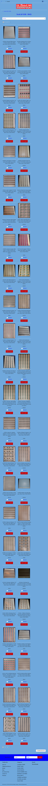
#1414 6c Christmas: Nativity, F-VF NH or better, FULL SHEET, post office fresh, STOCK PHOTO (9, 584)
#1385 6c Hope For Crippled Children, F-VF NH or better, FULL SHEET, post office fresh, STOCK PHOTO (9, 434)
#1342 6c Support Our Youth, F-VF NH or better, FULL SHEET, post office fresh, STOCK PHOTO (9, 72)
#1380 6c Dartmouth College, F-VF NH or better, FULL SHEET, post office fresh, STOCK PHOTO (9, 312)
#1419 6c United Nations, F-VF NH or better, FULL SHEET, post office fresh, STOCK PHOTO (9, 645)
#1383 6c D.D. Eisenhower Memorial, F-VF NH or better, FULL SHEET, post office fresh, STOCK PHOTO (24, 342)
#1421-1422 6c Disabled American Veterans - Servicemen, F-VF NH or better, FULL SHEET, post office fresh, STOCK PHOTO (9, 675)
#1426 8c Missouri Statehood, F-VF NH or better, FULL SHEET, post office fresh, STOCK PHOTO (24, 705)
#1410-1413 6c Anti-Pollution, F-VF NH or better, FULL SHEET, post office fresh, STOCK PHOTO (24, 554)
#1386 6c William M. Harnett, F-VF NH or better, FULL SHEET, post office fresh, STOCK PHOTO (24, 434)
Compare (10, 48)
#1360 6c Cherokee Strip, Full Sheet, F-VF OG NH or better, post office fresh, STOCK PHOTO (24, 162)
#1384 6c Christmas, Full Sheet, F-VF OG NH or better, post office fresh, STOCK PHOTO (9, 372)
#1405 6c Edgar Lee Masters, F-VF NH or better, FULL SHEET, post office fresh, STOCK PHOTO (9, 523)
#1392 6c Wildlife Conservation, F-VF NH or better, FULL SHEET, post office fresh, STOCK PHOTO (24, 464)
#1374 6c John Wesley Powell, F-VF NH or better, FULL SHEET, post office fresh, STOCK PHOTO (9, 281)
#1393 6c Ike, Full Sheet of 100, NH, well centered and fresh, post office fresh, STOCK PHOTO (9, 494)
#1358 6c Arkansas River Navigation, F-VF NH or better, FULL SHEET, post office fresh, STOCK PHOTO (24, 131)
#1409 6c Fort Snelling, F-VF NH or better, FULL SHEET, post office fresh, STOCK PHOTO (9, 554)
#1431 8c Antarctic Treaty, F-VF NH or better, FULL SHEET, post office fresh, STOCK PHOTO (24, 735)
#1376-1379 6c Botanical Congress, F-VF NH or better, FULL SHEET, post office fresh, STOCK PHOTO (24, 281)
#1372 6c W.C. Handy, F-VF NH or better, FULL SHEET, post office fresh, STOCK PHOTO (24, 250)
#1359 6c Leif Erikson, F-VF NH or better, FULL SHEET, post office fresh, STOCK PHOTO (9, 162)
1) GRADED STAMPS (21, 764)
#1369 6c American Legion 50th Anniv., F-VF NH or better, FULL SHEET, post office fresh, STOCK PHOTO (9, 251)
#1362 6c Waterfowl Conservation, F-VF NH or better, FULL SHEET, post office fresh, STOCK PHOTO (24, 191)
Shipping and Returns (6, 766)
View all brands (35, 764)
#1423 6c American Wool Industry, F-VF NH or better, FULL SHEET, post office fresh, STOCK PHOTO (24, 675)
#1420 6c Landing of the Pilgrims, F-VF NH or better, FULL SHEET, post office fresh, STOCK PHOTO (24, 645)
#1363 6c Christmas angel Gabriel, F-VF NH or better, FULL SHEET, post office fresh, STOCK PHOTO (9, 221)
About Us (4, 764)
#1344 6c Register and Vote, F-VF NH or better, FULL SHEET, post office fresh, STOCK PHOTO (9, 102)
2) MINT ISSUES (20, 766)
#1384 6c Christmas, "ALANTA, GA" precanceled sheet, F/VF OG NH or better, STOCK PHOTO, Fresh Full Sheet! (24, 372)
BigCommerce (24, 784)
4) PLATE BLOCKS (20, 770)
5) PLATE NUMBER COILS (22, 771)
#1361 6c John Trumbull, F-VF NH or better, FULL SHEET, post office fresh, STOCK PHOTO (9, 191)
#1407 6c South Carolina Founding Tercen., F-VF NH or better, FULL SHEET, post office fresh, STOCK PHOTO (24, 524)
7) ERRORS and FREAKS (22, 777)
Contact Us (4, 773)
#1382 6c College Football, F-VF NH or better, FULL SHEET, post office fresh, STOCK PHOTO (9, 341)
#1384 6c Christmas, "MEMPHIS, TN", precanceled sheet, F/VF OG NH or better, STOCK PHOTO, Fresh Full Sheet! (24, 403)
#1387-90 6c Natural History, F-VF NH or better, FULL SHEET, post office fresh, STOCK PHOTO (9, 464)
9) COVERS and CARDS (21, 779)
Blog (3, 770)
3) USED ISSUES (20, 768)
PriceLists (4, 775)
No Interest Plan (5, 771)
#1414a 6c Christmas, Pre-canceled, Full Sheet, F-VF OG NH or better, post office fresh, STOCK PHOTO (24, 584)
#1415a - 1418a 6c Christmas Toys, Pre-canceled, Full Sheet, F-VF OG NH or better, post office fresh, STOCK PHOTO (24, 615)
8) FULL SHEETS (20, 775)
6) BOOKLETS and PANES (22, 773)
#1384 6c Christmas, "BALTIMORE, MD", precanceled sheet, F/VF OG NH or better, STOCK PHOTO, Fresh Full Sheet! (9, 403)
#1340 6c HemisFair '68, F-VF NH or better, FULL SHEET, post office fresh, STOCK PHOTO (24, 43)
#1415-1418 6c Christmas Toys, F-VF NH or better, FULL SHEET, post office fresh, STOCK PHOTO (9, 614)
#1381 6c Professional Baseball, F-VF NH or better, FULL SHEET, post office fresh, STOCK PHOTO (24, 312)
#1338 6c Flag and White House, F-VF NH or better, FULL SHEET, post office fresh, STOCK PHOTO (9, 43)
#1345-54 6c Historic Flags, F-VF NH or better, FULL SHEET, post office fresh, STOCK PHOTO (24, 102)
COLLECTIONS (20, 780)
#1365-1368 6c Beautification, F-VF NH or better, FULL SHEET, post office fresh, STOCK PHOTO (24, 221)
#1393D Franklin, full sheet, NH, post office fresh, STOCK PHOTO (24, 493)
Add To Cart (9, 51)
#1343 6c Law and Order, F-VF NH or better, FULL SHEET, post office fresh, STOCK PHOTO (24, 72)
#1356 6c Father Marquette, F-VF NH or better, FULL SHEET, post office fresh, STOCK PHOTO (9, 131)
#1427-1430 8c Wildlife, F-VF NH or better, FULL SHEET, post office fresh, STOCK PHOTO (9, 735)
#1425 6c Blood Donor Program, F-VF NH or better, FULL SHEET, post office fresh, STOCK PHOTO (9, 705)
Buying (3, 768)
